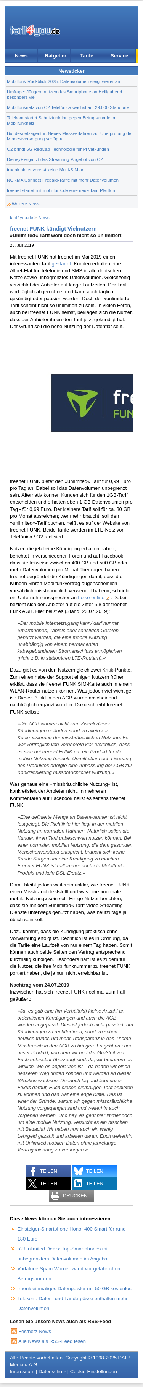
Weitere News (26, 203)
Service (119, 56)
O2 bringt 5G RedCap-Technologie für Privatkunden (58, 148)
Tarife (86, 56)
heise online (91, 597)
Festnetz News (34, 1331)
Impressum (22, 1371)
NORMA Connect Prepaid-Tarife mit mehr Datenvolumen (63, 179)
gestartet (61, 264)
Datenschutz (52, 1371)
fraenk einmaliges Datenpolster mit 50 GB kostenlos (75, 1288)
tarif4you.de (21, 217)
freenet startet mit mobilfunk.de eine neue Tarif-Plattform (62, 190)
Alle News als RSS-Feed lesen (52, 1341)
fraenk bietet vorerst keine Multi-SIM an (45, 169)
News (21, 56)
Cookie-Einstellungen (93, 1371)
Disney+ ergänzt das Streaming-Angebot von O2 (55, 159)
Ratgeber (55, 56)
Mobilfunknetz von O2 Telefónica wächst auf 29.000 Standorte (68, 107)
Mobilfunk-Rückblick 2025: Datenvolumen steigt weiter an (63, 81)
